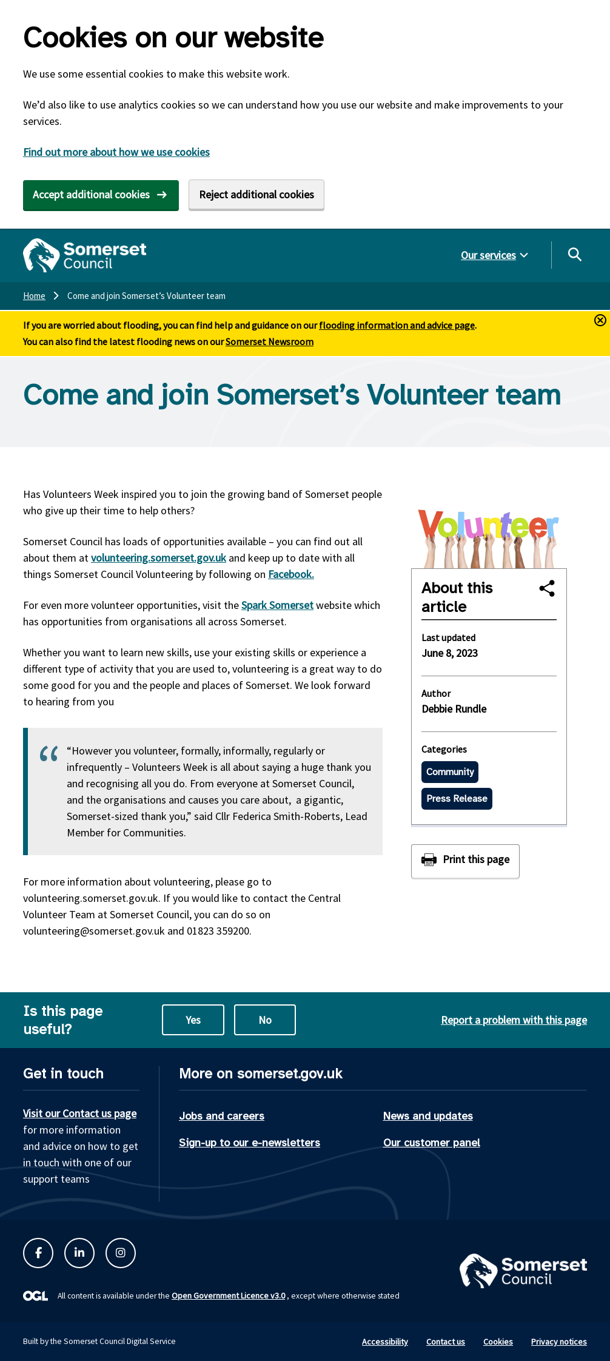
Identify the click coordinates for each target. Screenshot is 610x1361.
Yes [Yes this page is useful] (193, 1020)
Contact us (445, 1341)
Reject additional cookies (256, 194)
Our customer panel (431, 1142)
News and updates (428, 1116)
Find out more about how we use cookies (116, 152)
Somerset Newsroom (269, 341)
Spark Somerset (277, 605)
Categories (444, 749)
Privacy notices (559, 1341)
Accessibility (385, 1341)
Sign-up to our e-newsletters (249, 1142)
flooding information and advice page (397, 325)
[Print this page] (465, 861)
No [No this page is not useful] (265, 1020)
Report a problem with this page (514, 1020)
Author (436, 693)
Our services (488, 255)
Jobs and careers (221, 1116)
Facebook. (291, 574)
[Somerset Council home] (84, 255)
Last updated (448, 637)
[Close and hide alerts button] (600, 320)
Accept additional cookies (91, 194)
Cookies (498, 1341)
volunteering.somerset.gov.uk (158, 558)
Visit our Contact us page (79, 1113)
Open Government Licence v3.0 (228, 1295)
